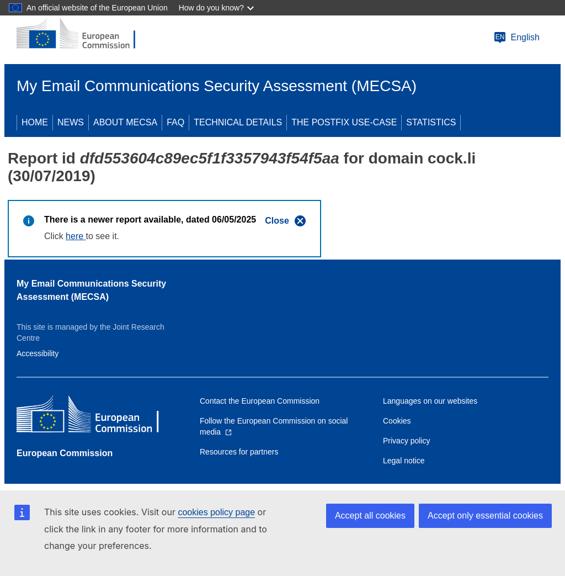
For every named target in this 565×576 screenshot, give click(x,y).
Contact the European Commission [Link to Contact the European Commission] (259, 401)
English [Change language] (516, 37)
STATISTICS (431, 122)
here (76, 236)
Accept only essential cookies (485, 515)
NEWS (70, 122)
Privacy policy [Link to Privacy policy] (406, 440)
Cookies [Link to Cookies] (397, 420)
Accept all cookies (370, 515)
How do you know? (211, 7)
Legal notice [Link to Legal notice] (404, 460)
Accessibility (37, 353)
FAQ (175, 122)
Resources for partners (239, 451)
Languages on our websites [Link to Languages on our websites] (430, 401)
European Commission (65, 453)
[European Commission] (83, 34)
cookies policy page (216, 512)
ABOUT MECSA (125, 122)
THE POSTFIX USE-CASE (344, 122)
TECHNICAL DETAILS (238, 122)
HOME (35, 122)
